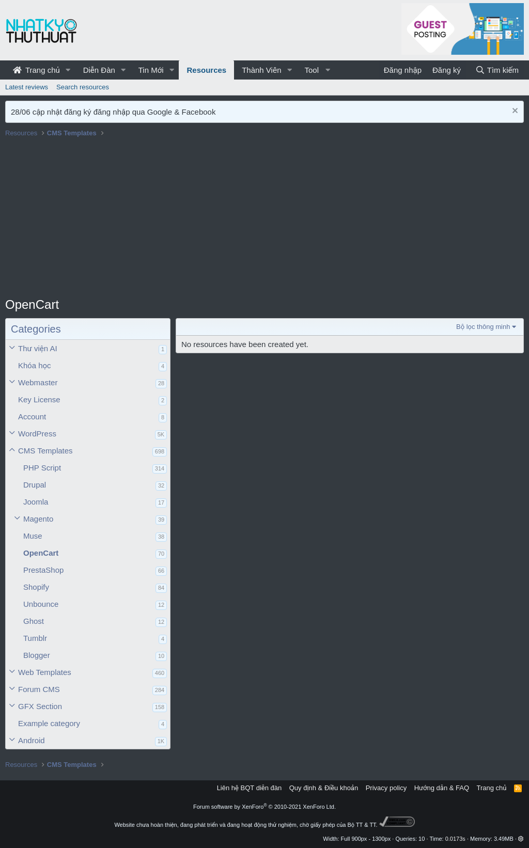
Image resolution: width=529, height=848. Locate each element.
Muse (32, 535)
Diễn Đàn (99, 70)
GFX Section (40, 706)
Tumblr (35, 638)
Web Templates (44, 672)
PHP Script (42, 467)
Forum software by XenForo (264, 807)
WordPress (37, 433)
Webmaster (37, 382)
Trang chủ (36, 70)
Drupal (34, 484)
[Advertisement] (264, 218)
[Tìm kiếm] (497, 70)
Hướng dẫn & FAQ (441, 788)
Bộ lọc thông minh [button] (483, 327)
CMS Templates (45, 450)
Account (32, 416)
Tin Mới (151, 70)
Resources (206, 70)
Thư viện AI (37, 348)
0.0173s (455, 839)
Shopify (36, 587)
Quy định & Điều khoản (323, 788)
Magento (38, 518)
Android (31, 740)
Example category (49, 723)
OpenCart (40, 552)
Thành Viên (261, 70)
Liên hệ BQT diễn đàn (249, 788)
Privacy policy (386, 788)
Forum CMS (39, 689)
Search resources (82, 87)
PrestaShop (43, 570)
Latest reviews (26, 87)
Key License (39, 399)
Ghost (33, 621)
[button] (68, 70)
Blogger (36, 655)
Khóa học (34, 365)
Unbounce (40, 604)
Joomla (35, 501)
